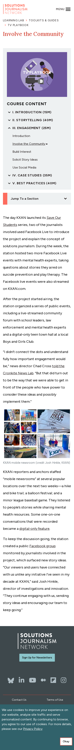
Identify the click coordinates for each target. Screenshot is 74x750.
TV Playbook (18, 25)
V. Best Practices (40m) (34, 183)
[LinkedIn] (21, 680)
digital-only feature (34, 528)
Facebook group (42, 546)
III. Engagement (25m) (31, 128)
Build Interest (21, 152)
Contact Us (19, 699)
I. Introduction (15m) (32, 112)
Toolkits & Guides (44, 20)
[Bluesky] (11, 678)
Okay (66, 742)
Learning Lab (13, 20)
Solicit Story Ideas (25, 159)
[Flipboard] (53, 680)
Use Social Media (24, 167)
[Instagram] (63, 680)
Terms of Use (55, 699)
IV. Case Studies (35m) (32, 175)
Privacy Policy (32, 729)
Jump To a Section (24, 198)
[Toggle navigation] (63, 9)
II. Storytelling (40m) (32, 120)
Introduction (21, 136)
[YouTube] (32, 680)
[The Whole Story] (43, 680)
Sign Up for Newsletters (37, 657)
